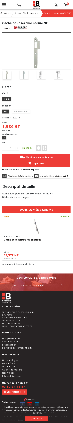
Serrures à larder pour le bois (28, 13)
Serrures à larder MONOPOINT (57, 13)
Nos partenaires (11, 338)
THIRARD (6, 28)
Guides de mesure (12, 369)
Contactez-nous (11, 341)
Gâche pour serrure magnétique (22, 239)
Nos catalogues (11, 360)
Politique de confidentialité (17, 347)
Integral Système (11, 376)
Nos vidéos (8, 372)
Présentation (9, 344)
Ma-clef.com (9, 363)
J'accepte (36, 418)
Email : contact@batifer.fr (17, 326)
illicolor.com (9, 366)
